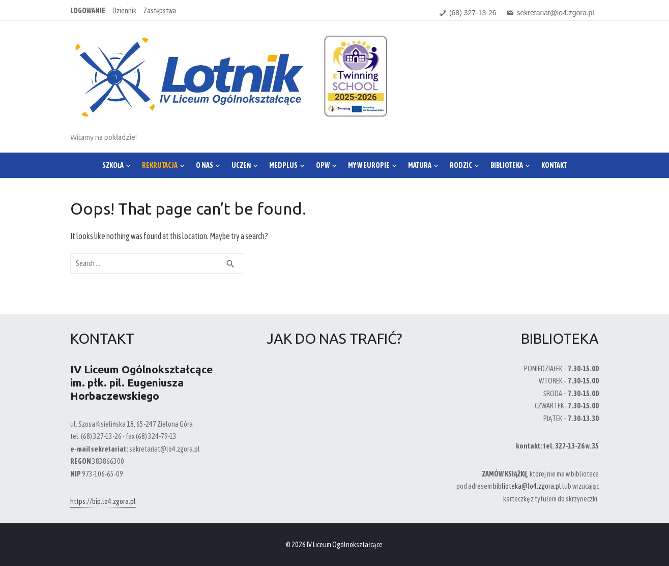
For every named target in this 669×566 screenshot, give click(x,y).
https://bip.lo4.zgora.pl (103, 501)
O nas (204, 165)
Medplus (283, 165)
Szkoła (113, 165)
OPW (323, 165)
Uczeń (241, 165)
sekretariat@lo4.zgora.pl (555, 13)
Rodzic (461, 165)
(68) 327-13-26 (473, 13)
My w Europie (369, 165)
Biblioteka (506, 165)
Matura (419, 165)
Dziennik (124, 11)
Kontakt (554, 165)
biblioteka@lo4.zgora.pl (527, 486)
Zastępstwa (159, 11)
